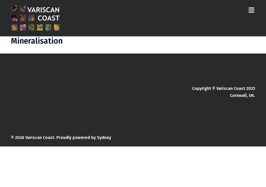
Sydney (104, 137)
